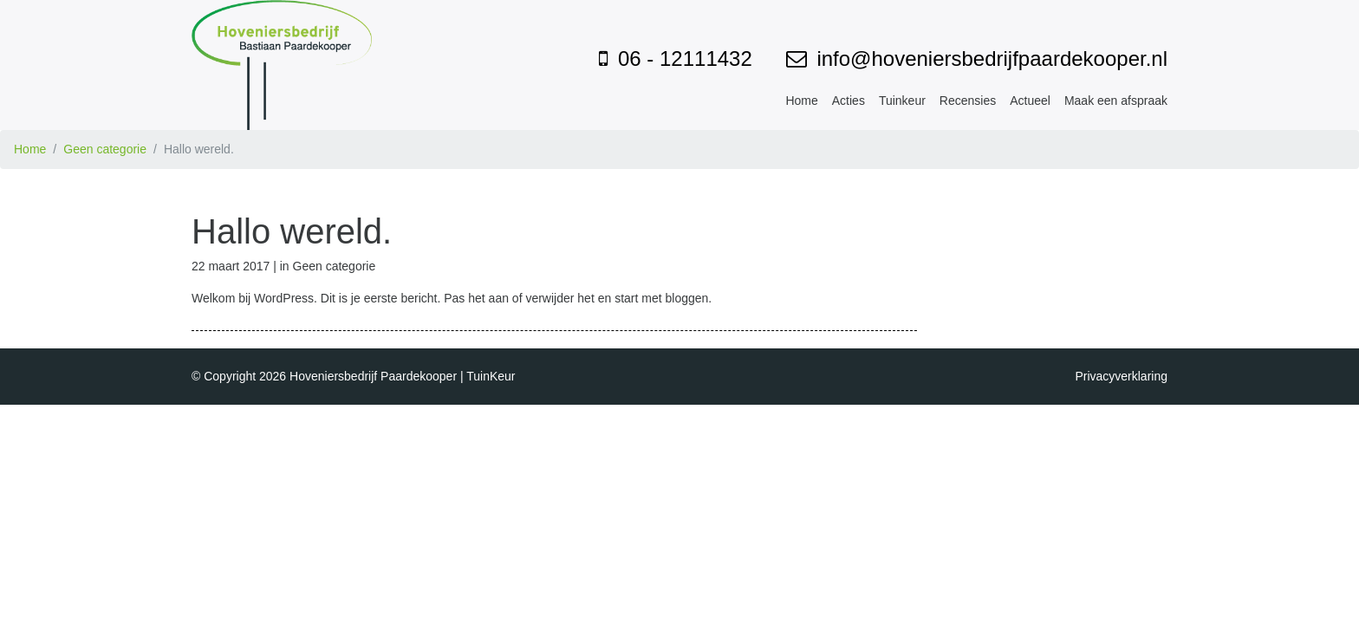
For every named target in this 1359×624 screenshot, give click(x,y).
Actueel (1030, 100)
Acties (848, 100)
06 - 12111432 (685, 58)
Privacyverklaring (1121, 376)
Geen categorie (104, 149)
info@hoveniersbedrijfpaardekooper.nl (991, 58)
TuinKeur (490, 376)
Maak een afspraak (1115, 100)
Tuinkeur (902, 100)
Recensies (968, 100)
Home (801, 100)
